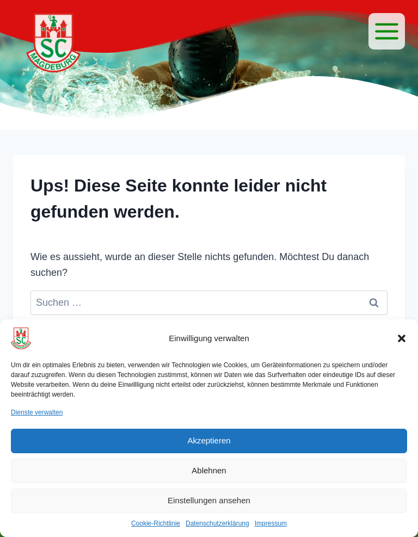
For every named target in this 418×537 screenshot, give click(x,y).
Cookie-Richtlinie (155, 523)
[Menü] (386, 31)
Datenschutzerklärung (217, 523)
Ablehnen (209, 470)
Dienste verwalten (37, 412)
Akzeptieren (208, 440)
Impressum (271, 523)
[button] (401, 338)
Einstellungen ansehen (209, 500)
